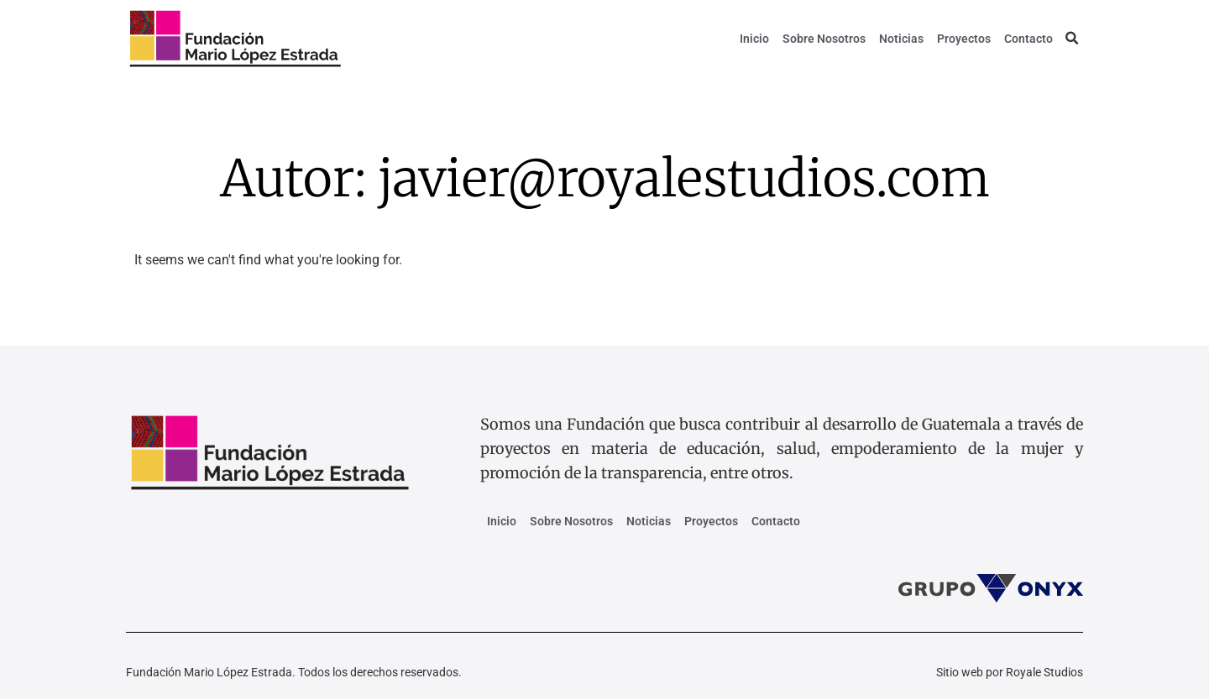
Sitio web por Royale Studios (1009, 672)
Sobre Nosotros (824, 38)
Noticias (901, 38)
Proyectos (964, 38)
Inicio (754, 38)
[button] (1071, 38)
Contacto (1028, 38)
